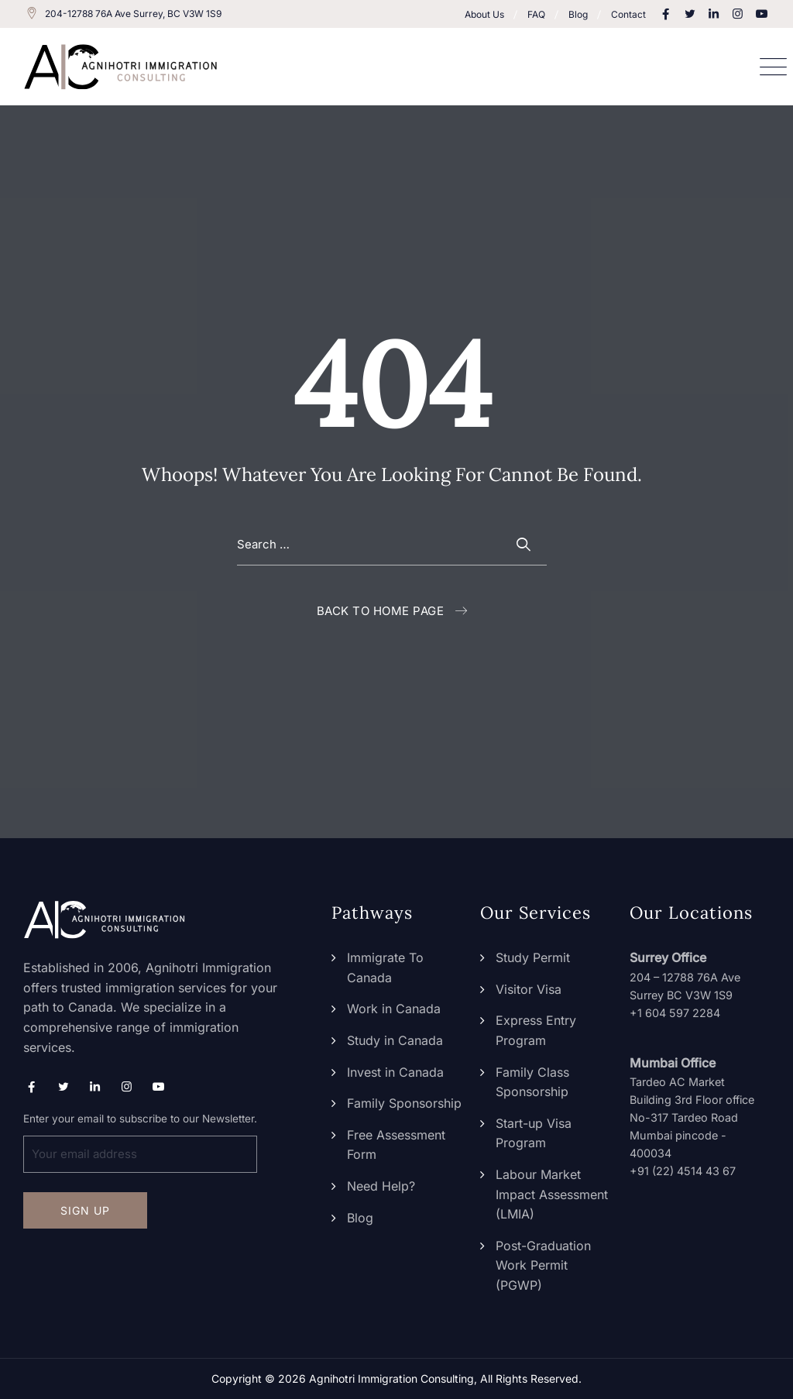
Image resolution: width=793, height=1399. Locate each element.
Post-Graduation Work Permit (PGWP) (543, 1265)
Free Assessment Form (396, 1145)
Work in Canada (394, 1008)
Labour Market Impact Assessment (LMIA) (552, 1194)
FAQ (536, 14)
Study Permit (533, 957)
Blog (578, 14)
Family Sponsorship (404, 1103)
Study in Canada (395, 1040)
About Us (484, 14)
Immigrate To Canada (385, 967)
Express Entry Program (536, 1030)
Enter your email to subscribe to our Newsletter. (140, 1142)
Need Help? (381, 1186)
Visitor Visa (528, 989)
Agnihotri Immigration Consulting (391, 1378)
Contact (628, 14)
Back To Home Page (381, 610)
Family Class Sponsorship (532, 1082)
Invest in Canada (395, 1072)
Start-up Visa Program (534, 1133)
